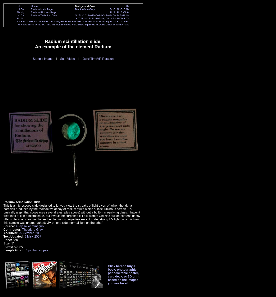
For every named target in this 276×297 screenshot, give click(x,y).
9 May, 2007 (33, 236)
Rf (79, 24)
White (85, 9)
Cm (52, 24)
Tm (69, 21)
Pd (100, 18)
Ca (22, 15)
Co (97, 15)
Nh (111, 24)
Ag (103, 18)
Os (93, 21)
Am (48, 24)
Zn (107, 15)
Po (121, 21)
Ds (100, 24)
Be (22, 9)
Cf (58, 24)
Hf (79, 21)
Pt (100, 21)
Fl (114, 24)
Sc (76, 15)
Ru (93, 18)
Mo (86, 18)
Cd (107, 18)
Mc (118, 24)
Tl (111, 21)
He (127, 6)
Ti (80, 15)
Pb (114, 21)
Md (69, 24)
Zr (79, 18)
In (111, 18)
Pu (43, 24)
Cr (86, 15)
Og (127, 24)
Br (124, 15)
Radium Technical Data (44, 15)
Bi (118, 21)
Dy (58, 21)
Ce (29, 21)
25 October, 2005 (30, 233)
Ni (100, 15)
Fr (18, 24)
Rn (127, 21)
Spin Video (67, 58)
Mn (90, 15)
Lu (76, 21)
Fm (65, 24)
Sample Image (43, 58)
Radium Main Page (42, 9)
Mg (22, 12)
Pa (32, 24)
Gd (51, 21)
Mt (97, 24)
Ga (111, 15)
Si (114, 12)
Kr (127, 15)
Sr (22, 18)
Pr (32, 21)
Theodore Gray (32, 229)
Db (82, 24)
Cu (103, 15)
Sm (44, 21)
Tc (90, 18)
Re (90, 21)
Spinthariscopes (37, 250)
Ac (25, 24)
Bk (55, 24)
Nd (36, 21)
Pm (40, 21)
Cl (124, 12)
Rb (18, 18)
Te (121, 18)
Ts (124, 24)
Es (62, 24)
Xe (127, 18)
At (124, 21)
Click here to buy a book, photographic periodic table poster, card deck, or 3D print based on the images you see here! (124, 275)
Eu (47, 21)
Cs (18, 21)
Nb (82, 18)
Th (29, 24)
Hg (107, 21)
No (73, 24)
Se (121, 15)
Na (18, 12)
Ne (127, 9)
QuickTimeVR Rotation (98, 58)
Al (111, 12)
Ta (82, 21)
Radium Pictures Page (43, 12)
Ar (127, 12)
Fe (93, 15)
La (25, 21)
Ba (22, 21)
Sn (114, 18)
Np (39, 24)
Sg (86, 24)
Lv (121, 24)
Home (34, 6)
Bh (89, 24)
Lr (77, 24)
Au (103, 21)
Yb (73, 21)
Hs (93, 24)
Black (78, 9)
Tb (55, 21)
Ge (114, 15)
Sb (118, 18)
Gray (92, 9)
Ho (62, 21)
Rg (103, 24)
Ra (22, 24)
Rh (97, 18)
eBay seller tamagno (30, 226)
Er (65, 21)
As (118, 15)
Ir (97, 21)
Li (19, 9)
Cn (107, 24)
